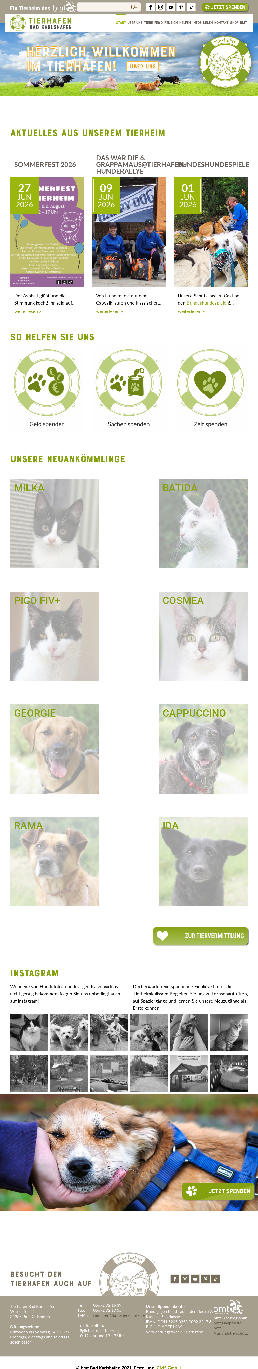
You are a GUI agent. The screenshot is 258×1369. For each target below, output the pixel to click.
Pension (171, 23)
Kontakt (221, 23)
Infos (197, 23)
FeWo (158, 23)
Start (121, 23)
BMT (243, 23)
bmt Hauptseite (227, 1322)
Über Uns (135, 23)
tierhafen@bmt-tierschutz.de (119, 1315)
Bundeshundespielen (208, 303)
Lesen (208, 23)
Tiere (148, 23)
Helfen (185, 23)
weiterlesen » (27, 311)
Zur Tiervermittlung (200, 936)
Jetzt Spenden (225, 7)
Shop (234, 23)
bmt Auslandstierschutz (231, 1330)
